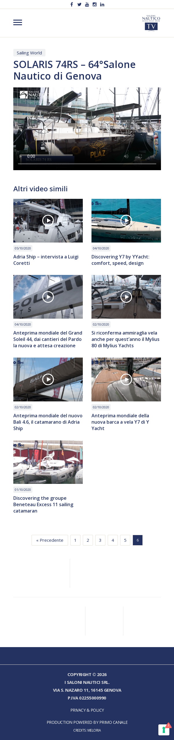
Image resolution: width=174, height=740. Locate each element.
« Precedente (49, 540)
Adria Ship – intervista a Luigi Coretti (45, 260)
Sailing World (29, 53)
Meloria (94, 730)
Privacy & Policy (87, 710)
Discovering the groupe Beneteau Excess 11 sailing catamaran (43, 504)
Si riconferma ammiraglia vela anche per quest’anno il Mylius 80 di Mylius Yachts (125, 339)
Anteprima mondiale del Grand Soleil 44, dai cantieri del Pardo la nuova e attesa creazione (47, 339)
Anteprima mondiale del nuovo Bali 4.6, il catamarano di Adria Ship (48, 421)
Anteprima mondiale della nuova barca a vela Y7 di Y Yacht (120, 421)
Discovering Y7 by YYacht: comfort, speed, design (120, 260)
